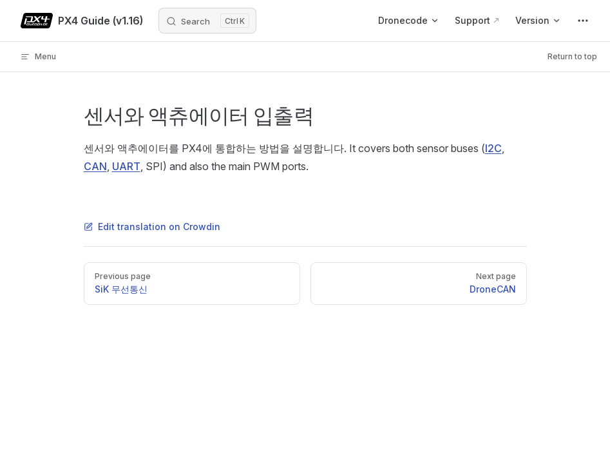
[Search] (207, 21)
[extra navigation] (583, 20)
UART (126, 166)
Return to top (572, 56)
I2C (493, 148)
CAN (95, 166)
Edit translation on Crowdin (152, 226)
